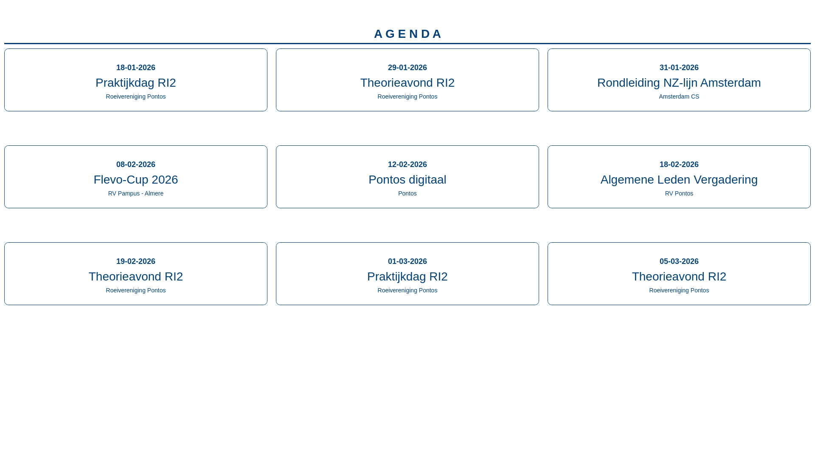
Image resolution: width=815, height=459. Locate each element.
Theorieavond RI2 (407, 82)
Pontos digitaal (407, 179)
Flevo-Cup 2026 (135, 179)
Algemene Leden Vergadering (679, 179)
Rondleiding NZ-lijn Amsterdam (679, 82)
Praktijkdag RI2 (136, 82)
